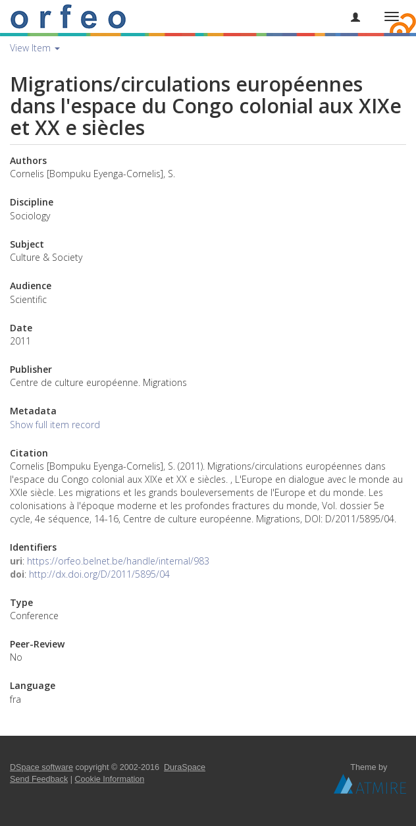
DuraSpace (184, 767)
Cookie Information (110, 779)
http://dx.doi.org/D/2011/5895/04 (99, 574)
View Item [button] (35, 47)
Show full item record (55, 424)
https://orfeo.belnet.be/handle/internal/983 (118, 561)
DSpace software (41, 767)
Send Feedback (39, 779)
